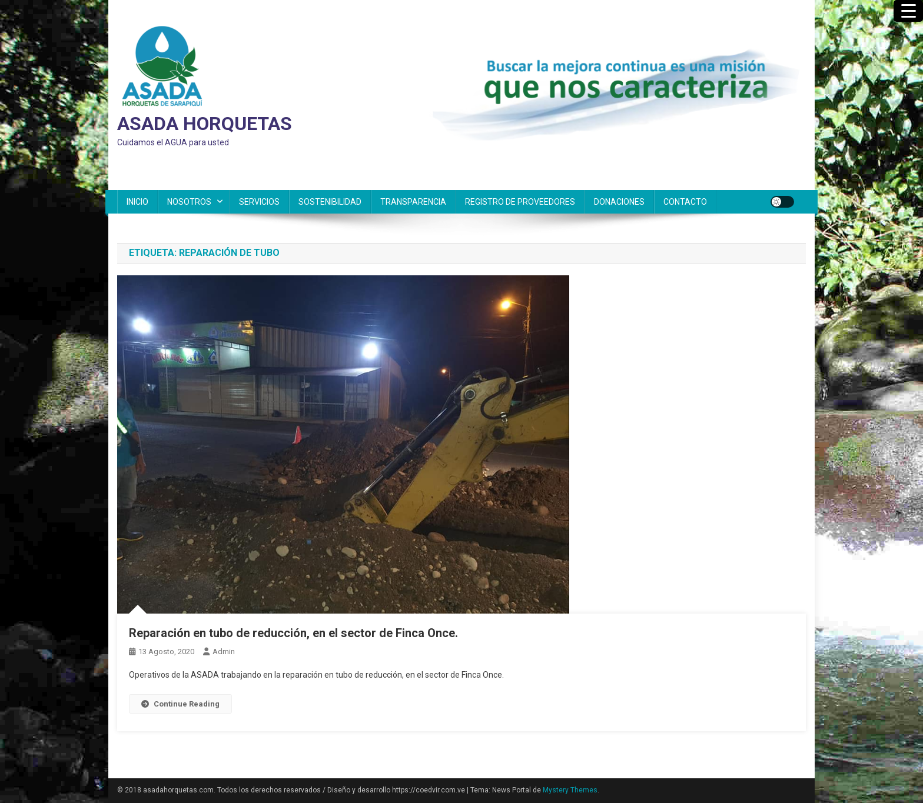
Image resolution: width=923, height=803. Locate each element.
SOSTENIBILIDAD (329, 201)
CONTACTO (685, 201)
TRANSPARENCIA (413, 201)
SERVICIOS (259, 201)
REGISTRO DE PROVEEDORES (520, 201)
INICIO (137, 201)
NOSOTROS (189, 201)
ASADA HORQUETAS (204, 123)
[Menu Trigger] (908, 11)
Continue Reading (180, 703)
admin (224, 651)
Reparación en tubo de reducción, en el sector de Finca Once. (293, 633)
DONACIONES (619, 201)
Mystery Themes (570, 790)
